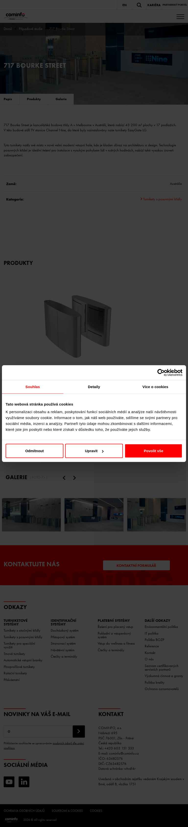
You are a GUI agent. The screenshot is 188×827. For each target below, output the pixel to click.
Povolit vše (153, 451)
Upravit (94, 451)
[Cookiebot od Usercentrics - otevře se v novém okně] (161, 372)
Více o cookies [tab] (155, 386)
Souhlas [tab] (32, 386)
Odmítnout (34, 451)
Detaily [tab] (94, 386)
